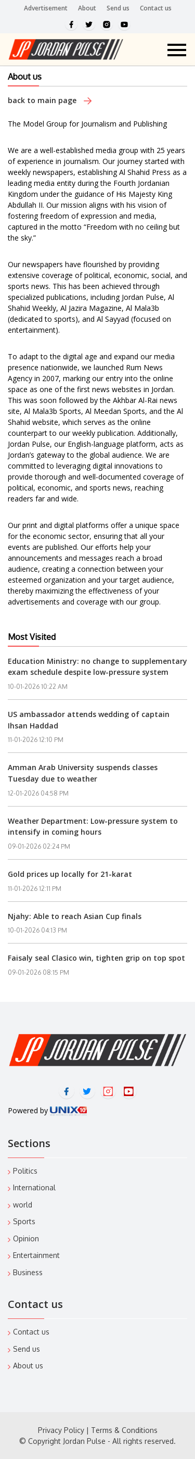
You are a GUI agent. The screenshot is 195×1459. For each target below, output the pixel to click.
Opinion (26, 1238)
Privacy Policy (61, 1430)
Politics (25, 1170)
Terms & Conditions (124, 1430)
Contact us (156, 8)
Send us (118, 8)
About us (28, 1365)
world (22, 1204)
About (87, 8)
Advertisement (46, 8)
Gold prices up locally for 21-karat (70, 874)
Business (28, 1272)
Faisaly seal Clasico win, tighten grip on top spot (96, 958)
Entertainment (36, 1255)
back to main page (50, 100)
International (34, 1187)
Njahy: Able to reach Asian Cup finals (74, 916)
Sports (24, 1221)
